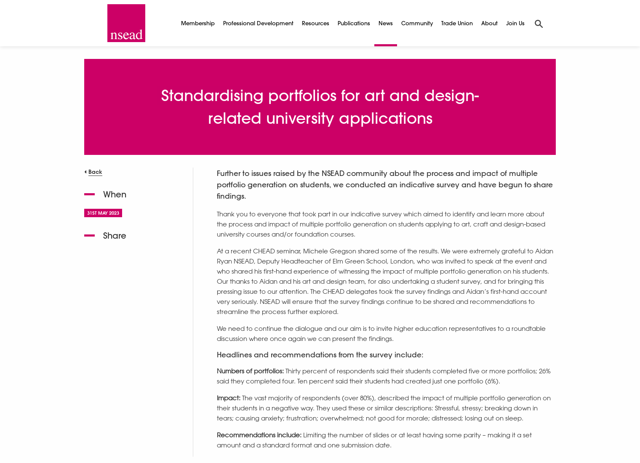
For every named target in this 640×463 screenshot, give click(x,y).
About (489, 23)
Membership (198, 23)
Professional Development (258, 23)
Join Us (515, 23)
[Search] (539, 23)
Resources (315, 23)
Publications (354, 23)
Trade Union (457, 23)
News (386, 23)
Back (95, 171)
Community (417, 23)
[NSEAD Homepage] (126, 23)
